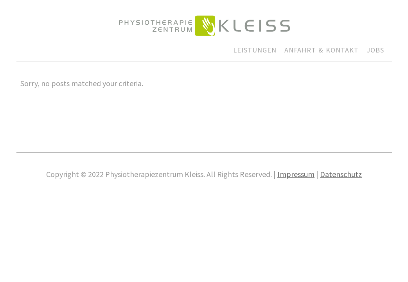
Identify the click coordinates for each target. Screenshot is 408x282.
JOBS (375, 49)
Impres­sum (296, 174)
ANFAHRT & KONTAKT (321, 49)
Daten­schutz (341, 174)
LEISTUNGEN (255, 49)
